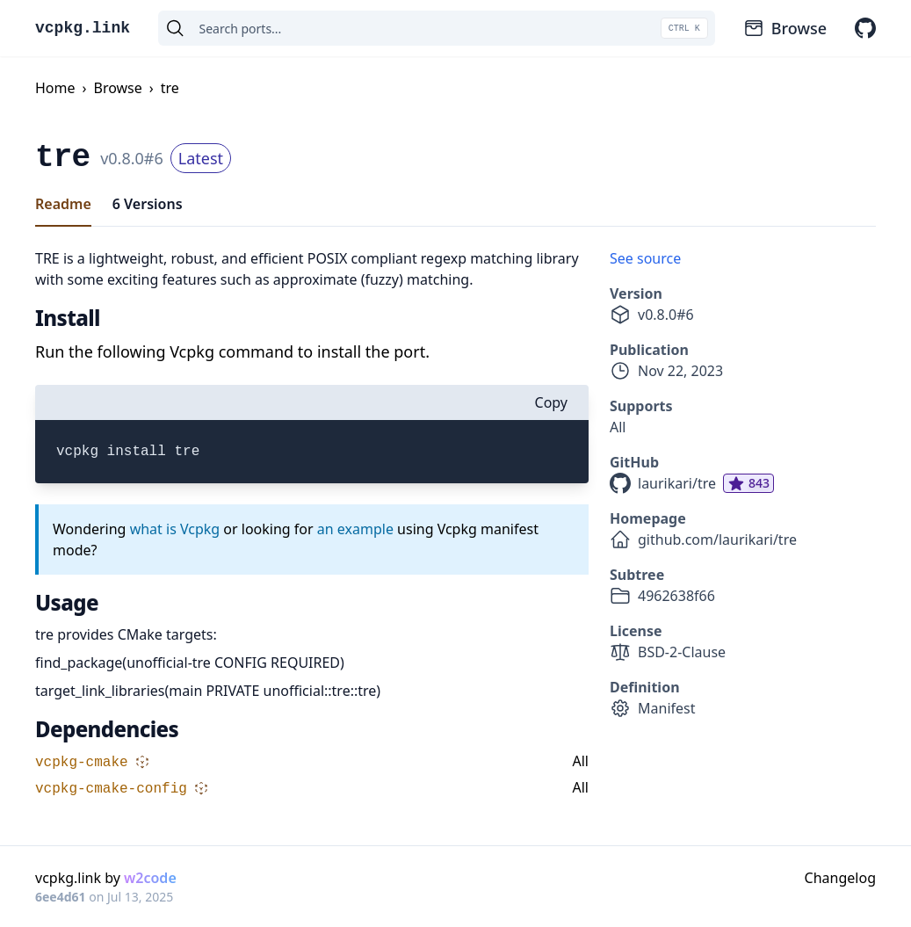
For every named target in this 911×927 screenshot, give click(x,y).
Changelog (840, 877)
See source (645, 258)
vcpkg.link (82, 28)
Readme (63, 204)
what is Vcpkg (175, 529)
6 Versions (147, 204)
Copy (551, 402)
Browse (785, 28)
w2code (150, 877)
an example (355, 529)
